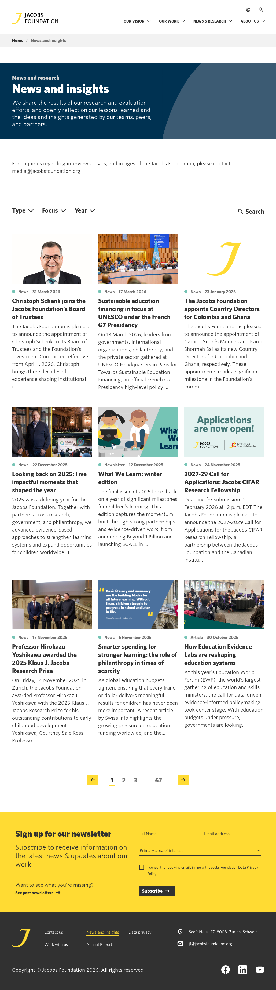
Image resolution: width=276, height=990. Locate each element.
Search (251, 211)
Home (18, 40)
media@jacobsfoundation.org (46, 171)
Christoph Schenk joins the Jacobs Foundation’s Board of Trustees (49, 309)
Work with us (56, 944)
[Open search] (261, 9)
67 (158, 780)
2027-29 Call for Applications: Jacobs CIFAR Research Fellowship (221, 482)
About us (253, 21)
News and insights (102, 932)
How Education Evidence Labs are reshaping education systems (218, 654)
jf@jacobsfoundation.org (210, 943)
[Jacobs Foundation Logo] (34, 18)
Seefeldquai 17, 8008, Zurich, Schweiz (223, 931)
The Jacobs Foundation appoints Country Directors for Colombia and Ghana (222, 309)
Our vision (137, 21)
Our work (172, 21)
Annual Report (99, 944)
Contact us (53, 932)
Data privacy (140, 932)
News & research (213, 21)
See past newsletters (34, 892)
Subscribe (152, 891)
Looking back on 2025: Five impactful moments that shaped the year (49, 482)
